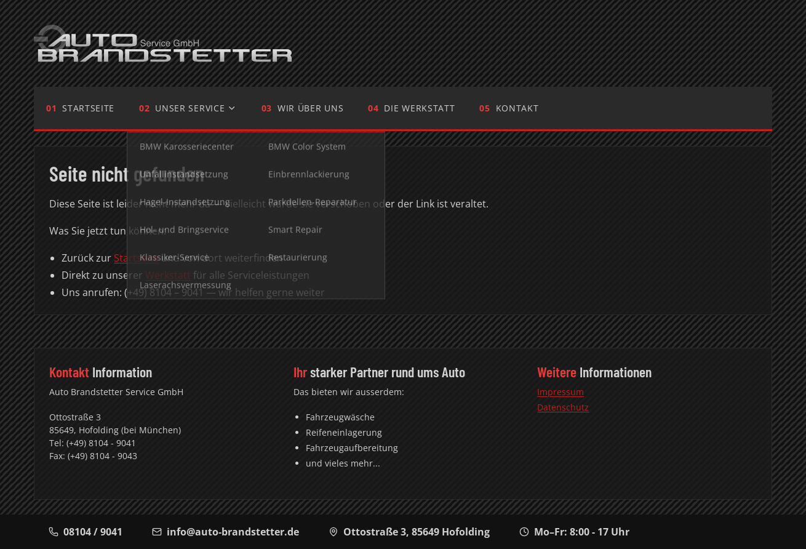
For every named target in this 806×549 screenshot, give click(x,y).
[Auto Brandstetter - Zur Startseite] (163, 43)
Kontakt (517, 108)
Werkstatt (168, 275)
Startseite (88, 108)
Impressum (560, 392)
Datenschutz (563, 407)
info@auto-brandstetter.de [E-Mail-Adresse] (225, 532)
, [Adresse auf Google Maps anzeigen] (409, 531)
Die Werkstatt (419, 108)
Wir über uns (310, 108)
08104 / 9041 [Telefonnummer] (85, 532)
